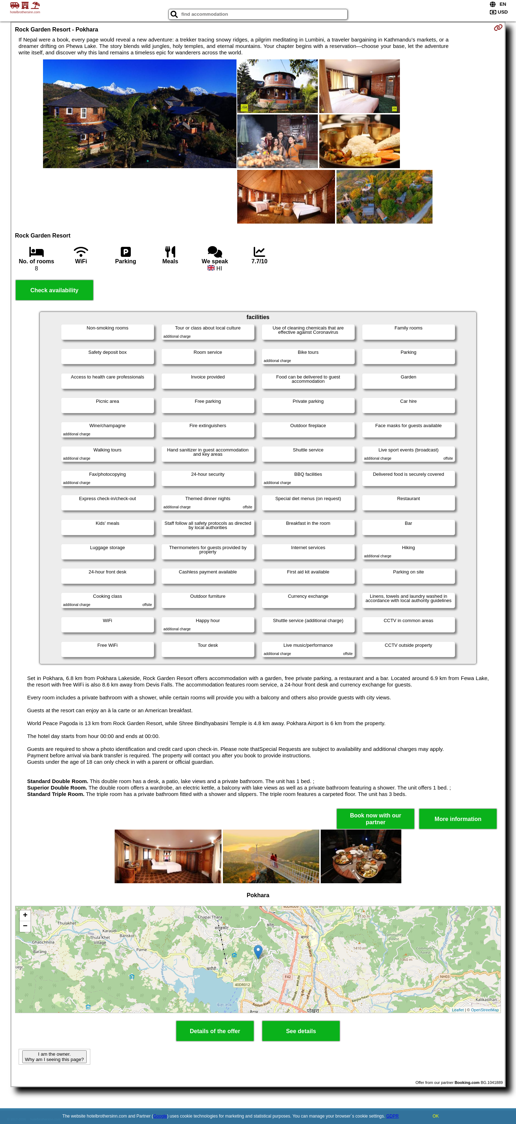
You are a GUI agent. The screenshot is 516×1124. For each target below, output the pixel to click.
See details (301, 1031)
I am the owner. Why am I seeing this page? (54, 1056)
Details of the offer (215, 1031)
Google (160, 1116)
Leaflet (458, 1010)
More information (458, 819)
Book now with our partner (375, 818)
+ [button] (25, 915)
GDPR (392, 1116)
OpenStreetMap (485, 1010)
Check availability (54, 290)
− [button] (25, 926)
